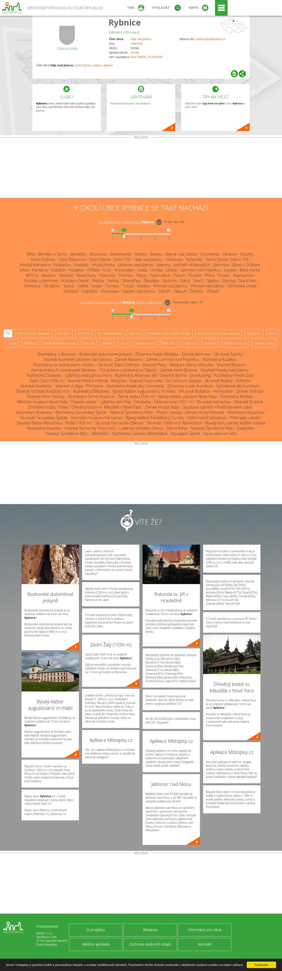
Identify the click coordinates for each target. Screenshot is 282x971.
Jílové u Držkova (246, 264)
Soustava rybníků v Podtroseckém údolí (217, 407)
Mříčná (32, 275)
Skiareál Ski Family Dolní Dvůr (90, 428)
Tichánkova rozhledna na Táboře (128, 370)
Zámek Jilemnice (196, 354)
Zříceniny (30, 343)
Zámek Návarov (128, 359)
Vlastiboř (71, 291)
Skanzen (135, 333)
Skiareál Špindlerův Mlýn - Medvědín (77, 433)
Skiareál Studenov (36, 386)
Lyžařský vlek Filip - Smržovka (125, 401)
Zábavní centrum (235, 343)
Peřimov (125, 275)
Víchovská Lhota (242, 285)
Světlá (82, 285)
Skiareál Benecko (231, 364)
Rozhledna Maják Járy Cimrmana (135, 386)
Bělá (31, 254)
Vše (7, 333)
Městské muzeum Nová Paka (42, 401)
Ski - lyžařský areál (109, 333)
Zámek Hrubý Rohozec (204, 412)
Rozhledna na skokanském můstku (64, 364)
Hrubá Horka (103, 264)
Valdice (143, 285)
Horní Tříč (240, 259)
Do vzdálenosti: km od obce (126, 222)
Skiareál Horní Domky (46, 396)
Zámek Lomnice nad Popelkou (172, 359)
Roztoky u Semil (75, 280)
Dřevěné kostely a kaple (59, 343)
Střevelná (32, 285)
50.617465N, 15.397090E (146, 57)
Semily (135, 52)
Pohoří (179, 275)
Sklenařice (131, 280)
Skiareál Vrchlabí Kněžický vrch (43, 391)
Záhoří (164, 291)
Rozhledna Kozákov (219, 359)
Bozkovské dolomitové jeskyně (105, 354)
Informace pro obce (204, 929)
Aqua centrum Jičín (220, 433)
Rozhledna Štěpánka (91, 391)
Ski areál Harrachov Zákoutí (119, 423)
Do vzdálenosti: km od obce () (120, 302)
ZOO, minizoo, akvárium (33, 333)
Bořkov (141, 254)
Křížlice (93, 270)
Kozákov (76, 270)
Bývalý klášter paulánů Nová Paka (187, 396)
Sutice (68, 285)
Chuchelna (209, 254)
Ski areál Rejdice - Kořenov (227, 380)
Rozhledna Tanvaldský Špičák (81, 412)
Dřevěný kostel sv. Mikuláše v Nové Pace (106, 407)
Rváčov (98, 280)
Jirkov (24, 270)
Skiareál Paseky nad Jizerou (224, 370)
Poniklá (194, 275)
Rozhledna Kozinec (236, 396)
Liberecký (137, 43)
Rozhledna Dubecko (43, 375)
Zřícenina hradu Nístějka (156, 354)
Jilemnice (221, 264)
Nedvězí (66, 275)
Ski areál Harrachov (214, 401)
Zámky (12, 343)
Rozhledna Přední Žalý (233, 375)
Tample (112, 285)
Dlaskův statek (84, 401)
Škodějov (151, 280)
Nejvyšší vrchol (145, 343)
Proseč (224, 275)
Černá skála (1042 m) (136, 396)
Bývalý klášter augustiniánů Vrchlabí (144, 391)
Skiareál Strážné (248, 401)
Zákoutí (180, 291)
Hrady (272, 333)
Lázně (123, 343)
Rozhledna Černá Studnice (91, 396)
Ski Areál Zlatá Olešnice (118, 364)
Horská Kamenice (35, 264)
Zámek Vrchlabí (250, 391)
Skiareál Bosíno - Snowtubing (185, 375)
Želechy (196, 291)
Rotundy (89, 343)
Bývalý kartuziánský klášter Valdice (235, 423)
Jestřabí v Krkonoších (192, 264)
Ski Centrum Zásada (183, 380)
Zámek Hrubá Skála (162, 407)
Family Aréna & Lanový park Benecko (64, 370)
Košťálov (58, 270)
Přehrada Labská (245, 417)
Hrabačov (62, 264)
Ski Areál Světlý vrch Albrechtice (174, 423)
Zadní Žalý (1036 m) (46, 380)
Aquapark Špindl (185, 433)
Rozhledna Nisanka (44, 428)
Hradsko (81, 264)
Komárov (40, 270)
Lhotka (156, 270)
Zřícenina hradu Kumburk (190, 386)
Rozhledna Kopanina (246, 412)
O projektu (96, 929)
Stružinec (52, 285)
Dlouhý (246, 254)
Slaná (185, 280)
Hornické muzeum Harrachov (97, 417)
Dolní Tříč (122, 259)
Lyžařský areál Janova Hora (88, 375)
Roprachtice (243, 275)
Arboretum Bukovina (34, 412)
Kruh (107, 270)
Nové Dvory (86, 275)
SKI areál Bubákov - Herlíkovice (205, 391)
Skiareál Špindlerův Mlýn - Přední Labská (145, 412)
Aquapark (63, 333)
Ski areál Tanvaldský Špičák (44, 417)
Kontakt (205, 944)
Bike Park (168, 343)
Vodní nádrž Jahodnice (207, 417)
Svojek (96, 285)
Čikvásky (229, 254)
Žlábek (213, 291)
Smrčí (198, 280)
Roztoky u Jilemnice (41, 280)
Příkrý (209, 275)
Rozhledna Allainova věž (136, 375)
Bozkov (156, 254)
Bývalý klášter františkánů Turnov (155, 417)
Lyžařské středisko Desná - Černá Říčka (153, 428)
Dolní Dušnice (43, 259)
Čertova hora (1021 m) (173, 401)
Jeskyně (107, 343)
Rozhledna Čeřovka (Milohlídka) (139, 433)
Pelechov (107, 275)
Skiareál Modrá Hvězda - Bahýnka (97, 380)
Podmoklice (160, 275)
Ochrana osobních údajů (150, 944)
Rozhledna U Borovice (57, 354)
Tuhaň (128, 285)
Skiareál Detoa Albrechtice (40, 423)
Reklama (150, 929)
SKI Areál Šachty (228, 354)
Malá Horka (250, 270)
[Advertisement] (141, 168)
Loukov (97, 65)
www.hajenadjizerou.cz (210, 39)
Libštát (171, 270)
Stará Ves (247, 280)
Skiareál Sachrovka (145, 380)
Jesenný (163, 264)
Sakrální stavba (264, 343)
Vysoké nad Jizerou (138, 291)
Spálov (213, 280)
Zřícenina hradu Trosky (48, 407)
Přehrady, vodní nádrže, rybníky (169, 333)
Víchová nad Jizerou (170, 285)
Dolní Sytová (83, 65)
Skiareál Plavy (154, 364)
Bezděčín (78, 254)
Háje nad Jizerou (141, 39)
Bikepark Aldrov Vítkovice (191, 364)
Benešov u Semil (52, 254)
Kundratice (124, 270)
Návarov (49, 275)
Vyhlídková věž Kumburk (237, 386)
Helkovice (174, 259)
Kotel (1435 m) (79, 423)
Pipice (141, 275)
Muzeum (210, 343)
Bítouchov (98, 254)
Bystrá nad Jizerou (181, 254)
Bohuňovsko (120, 254)
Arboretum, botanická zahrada (218, 333)
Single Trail (189, 343)
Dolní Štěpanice (72, 259)
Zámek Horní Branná (178, 370)
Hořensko (194, 259)
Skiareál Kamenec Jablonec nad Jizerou (77, 359)
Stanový (229, 280)
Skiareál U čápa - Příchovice (79, 386)
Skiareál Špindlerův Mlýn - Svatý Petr (223, 428)
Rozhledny (254, 333)
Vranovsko (110, 291)
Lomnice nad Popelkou (201, 270)
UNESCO (84, 333)
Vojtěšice (90, 291)
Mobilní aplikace (96, 944)
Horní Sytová (217, 259)
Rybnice (124, 22)
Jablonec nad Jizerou (136, 264)
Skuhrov (170, 280)
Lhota (142, 270)
